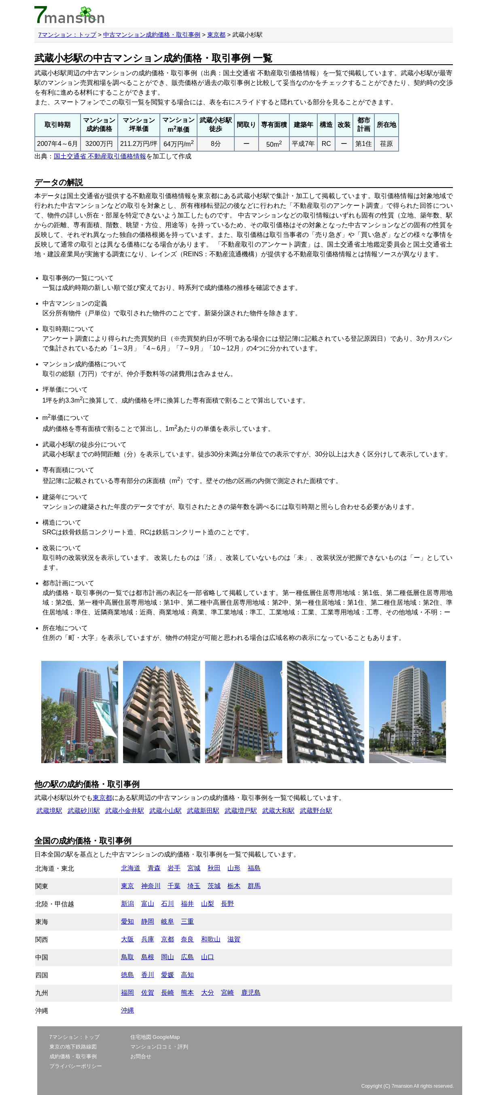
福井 (187, 903)
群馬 (254, 885)
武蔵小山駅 (165, 810)
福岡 (127, 992)
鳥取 (127, 957)
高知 (187, 974)
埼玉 (193, 885)
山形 (233, 868)
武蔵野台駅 (316, 810)
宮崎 (227, 992)
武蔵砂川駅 (84, 810)
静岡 (147, 921)
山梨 (207, 903)
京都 (167, 939)
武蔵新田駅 (203, 810)
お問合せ (140, 1056)
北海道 (130, 868)
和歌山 (211, 939)
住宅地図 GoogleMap (155, 1037)
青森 (154, 868)
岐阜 (167, 921)
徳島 (127, 974)
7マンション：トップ (67, 34)
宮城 (193, 868)
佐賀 (147, 992)
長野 (227, 903)
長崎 (167, 992)
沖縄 (127, 1010)
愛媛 (167, 974)
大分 (207, 992)
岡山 (167, 957)
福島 (254, 868)
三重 (187, 921)
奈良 (187, 939)
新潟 (127, 903)
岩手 (174, 868)
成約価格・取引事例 (73, 1056)
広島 (187, 957)
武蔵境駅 (49, 810)
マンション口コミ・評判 (159, 1047)
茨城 (214, 885)
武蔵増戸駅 (241, 810)
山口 (207, 957)
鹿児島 (251, 992)
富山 (147, 903)
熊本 (187, 992)
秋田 (214, 868)
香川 (147, 974)
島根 (147, 957)
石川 (167, 903)
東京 (127, 885)
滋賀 (233, 939)
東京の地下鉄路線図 (73, 1047)
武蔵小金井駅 (124, 810)
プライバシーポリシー (75, 1066)
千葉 (174, 885)
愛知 (127, 921)
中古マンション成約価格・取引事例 (151, 34)
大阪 (127, 939)
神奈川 (151, 885)
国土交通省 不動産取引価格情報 (100, 156)
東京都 (216, 34)
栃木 (233, 885)
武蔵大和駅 (278, 810)
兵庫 (147, 939)
